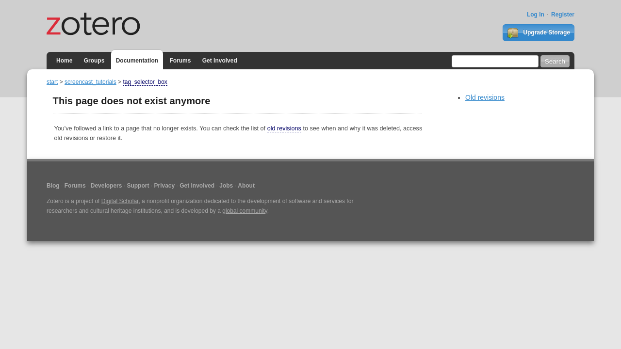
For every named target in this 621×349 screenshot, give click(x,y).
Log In (535, 14)
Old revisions (485, 97)
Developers (106, 185)
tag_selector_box (145, 82)
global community (244, 210)
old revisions (284, 128)
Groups (94, 60)
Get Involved (219, 60)
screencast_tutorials (90, 82)
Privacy (164, 185)
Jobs (226, 185)
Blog (53, 185)
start (52, 82)
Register (562, 14)
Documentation (137, 60)
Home (64, 60)
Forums (180, 60)
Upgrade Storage (538, 33)
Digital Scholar (120, 201)
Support (138, 185)
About (246, 185)
